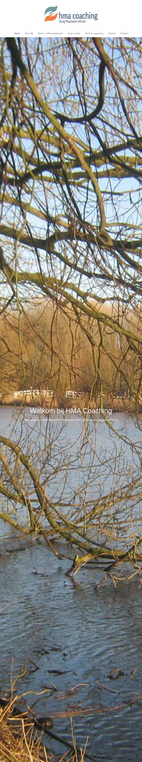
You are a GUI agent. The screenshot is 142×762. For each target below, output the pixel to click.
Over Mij (29, 33)
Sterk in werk (73, 33)
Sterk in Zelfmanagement (50, 33)
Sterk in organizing (94, 33)
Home (17, 33)
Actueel (112, 33)
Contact (124, 33)
